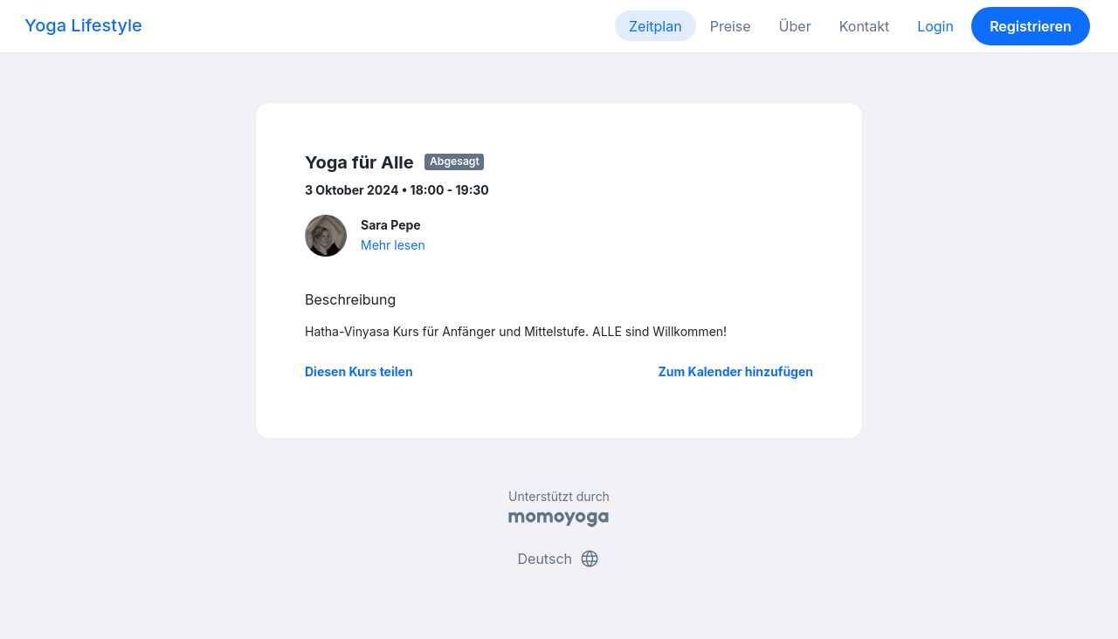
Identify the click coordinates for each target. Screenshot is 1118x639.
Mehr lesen (393, 244)
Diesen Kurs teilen (359, 371)
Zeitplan (655, 26)
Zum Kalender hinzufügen (736, 371)
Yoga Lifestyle (83, 25)
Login (935, 26)
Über (795, 26)
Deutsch (559, 558)
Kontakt (864, 26)
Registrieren (1031, 26)
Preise (730, 26)
